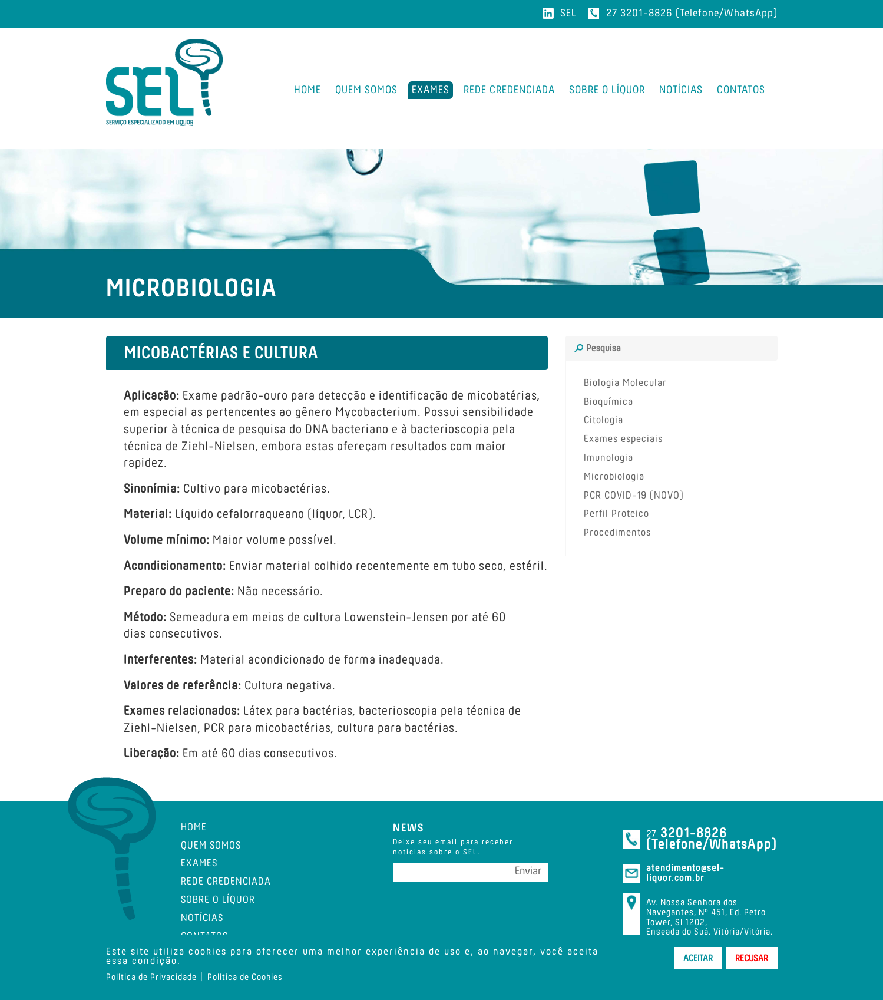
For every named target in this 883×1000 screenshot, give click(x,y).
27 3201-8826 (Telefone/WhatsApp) (692, 13)
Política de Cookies (245, 977)
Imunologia (608, 458)
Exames (430, 89)
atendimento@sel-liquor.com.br (685, 873)
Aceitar (698, 958)
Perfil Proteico (616, 514)
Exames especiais (623, 439)
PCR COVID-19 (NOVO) (634, 495)
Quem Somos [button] (366, 89)
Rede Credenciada (509, 89)
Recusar (751, 958)
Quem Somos (211, 845)
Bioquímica (608, 402)
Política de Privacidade (151, 977)
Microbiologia (614, 476)
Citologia (603, 420)
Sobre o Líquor (607, 89)
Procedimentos (617, 532)
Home (307, 89)
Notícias (681, 89)
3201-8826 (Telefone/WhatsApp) (711, 839)
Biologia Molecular (625, 383)
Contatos (741, 89)
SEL (568, 13)
